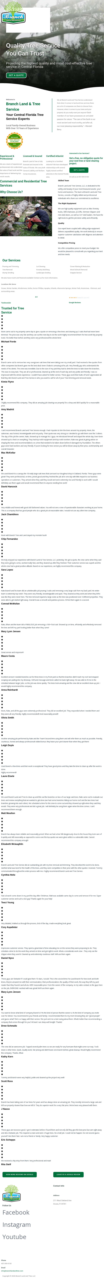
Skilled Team (64, 180)
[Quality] (55, 225)
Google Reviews (75, 302)
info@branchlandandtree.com (12, 1271)
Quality (61, 223)
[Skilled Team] (55, 182)
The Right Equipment (68, 203)
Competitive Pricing (67, 243)
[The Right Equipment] (55, 205)
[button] (101, 3)
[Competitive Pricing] (55, 245)
